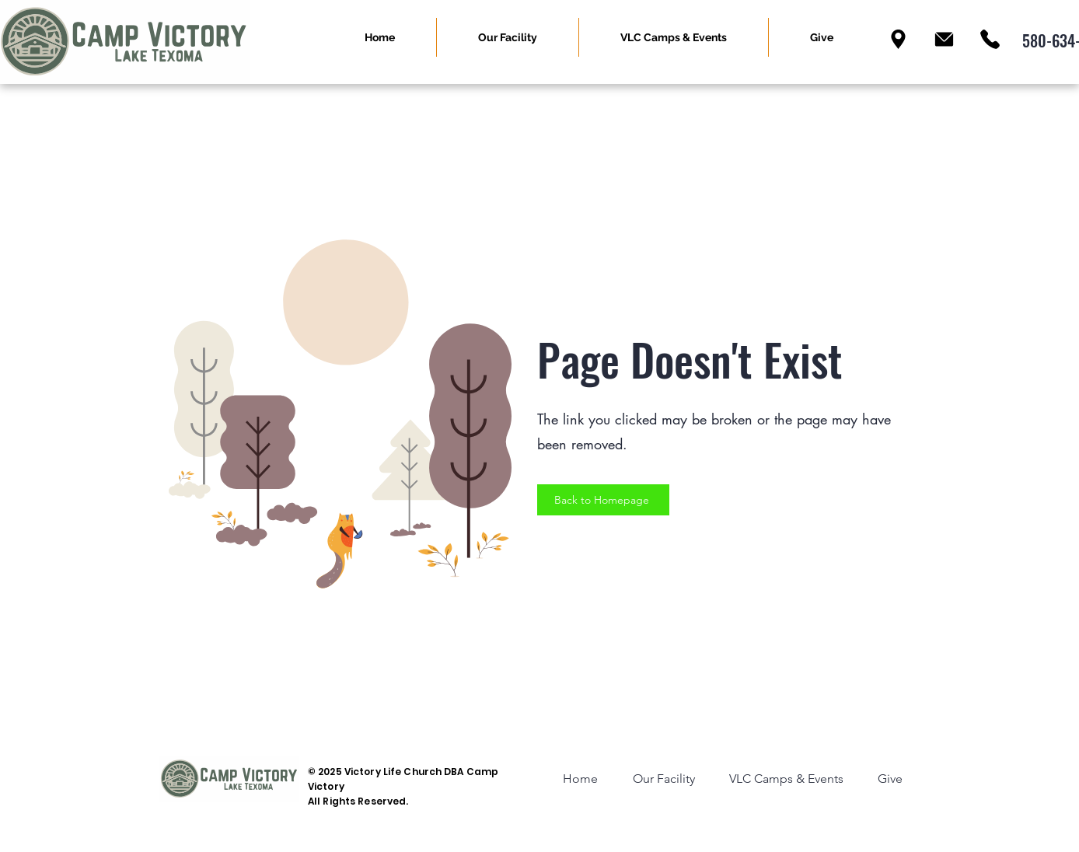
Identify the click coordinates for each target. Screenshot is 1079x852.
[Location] (898, 39)
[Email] (944, 39)
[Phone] (989, 39)
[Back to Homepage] (603, 499)
